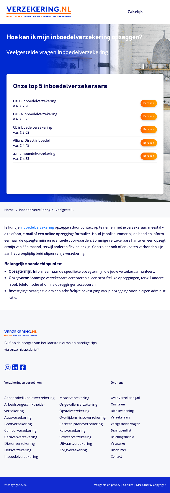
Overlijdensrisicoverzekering (82, 417)
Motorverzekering (74, 397)
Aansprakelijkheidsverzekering (29, 397)
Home (9, 209)
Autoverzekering (18, 417)
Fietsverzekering (17, 450)
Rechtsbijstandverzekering (81, 424)
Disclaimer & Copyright (151, 485)
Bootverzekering (18, 424)
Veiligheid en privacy (107, 485)
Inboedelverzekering (34, 209)
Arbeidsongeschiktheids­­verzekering (24, 407)
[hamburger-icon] (158, 12)
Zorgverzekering (73, 450)
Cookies (128, 485)
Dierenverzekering (19, 443)
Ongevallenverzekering (78, 404)
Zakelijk (135, 12)
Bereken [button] (148, 103)
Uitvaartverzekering (75, 443)
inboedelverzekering (37, 227)
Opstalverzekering (74, 410)
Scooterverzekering (75, 437)
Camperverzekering (20, 430)
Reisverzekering (72, 430)
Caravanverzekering (20, 437)
